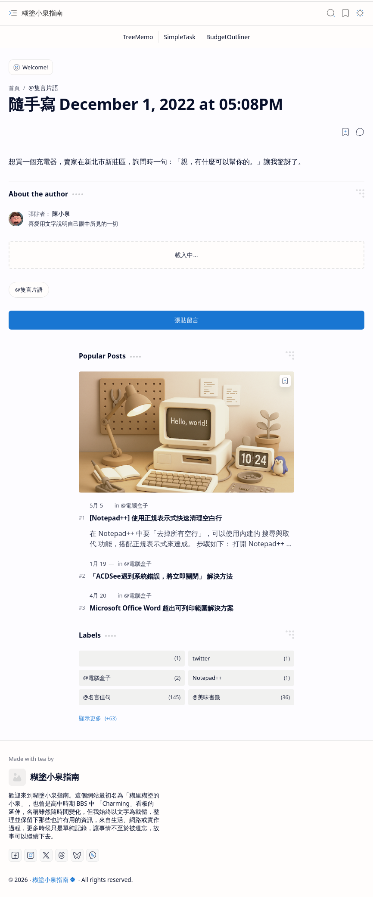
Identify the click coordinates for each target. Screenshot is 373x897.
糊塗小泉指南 (42, 13)
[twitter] (241, 659)
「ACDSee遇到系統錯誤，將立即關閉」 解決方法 (161, 576)
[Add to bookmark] (285, 381)
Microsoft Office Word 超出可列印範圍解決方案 (161, 608)
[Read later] (345, 131)
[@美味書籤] (241, 697)
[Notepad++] (241, 678)
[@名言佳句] (132, 697)
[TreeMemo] (138, 37)
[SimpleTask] (180, 37)
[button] (12, 12)
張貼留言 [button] (186, 320)
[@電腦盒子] (134, 505)
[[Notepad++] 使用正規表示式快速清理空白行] (186, 431)
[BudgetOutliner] (228, 37)
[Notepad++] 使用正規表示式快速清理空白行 (156, 518)
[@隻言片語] (29, 290)
